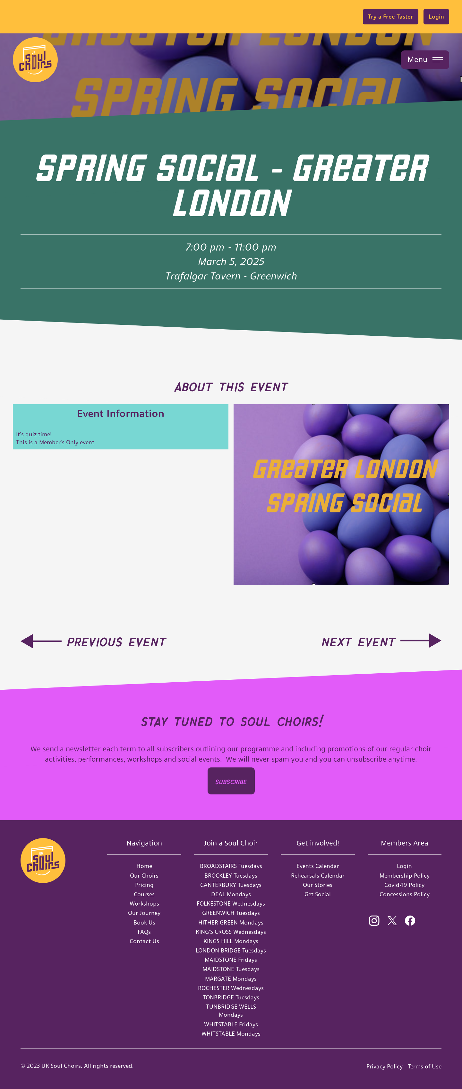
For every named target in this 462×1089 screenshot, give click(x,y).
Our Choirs (144, 875)
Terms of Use (424, 1066)
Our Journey (144, 912)
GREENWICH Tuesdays (231, 912)
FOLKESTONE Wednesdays (231, 903)
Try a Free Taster (390, 16)
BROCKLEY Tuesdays (230, 875)
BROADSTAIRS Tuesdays (231, 866)
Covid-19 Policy (404, 885)
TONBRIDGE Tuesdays (231, 997)
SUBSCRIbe (231, 780)
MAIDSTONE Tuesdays (231, 969)
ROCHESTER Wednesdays (231, 988)
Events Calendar (317, 866)
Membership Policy (405, 875)
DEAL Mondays (231, 894)
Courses (144, 894)
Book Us (144, 922)
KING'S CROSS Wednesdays (231, 931)
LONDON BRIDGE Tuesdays (231, 950)
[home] (35, 59)
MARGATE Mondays (231, 978)
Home (144, 866)
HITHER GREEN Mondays (230, 922)
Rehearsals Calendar (318, 875)
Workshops (144, 903)
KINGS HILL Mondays (230, 941)
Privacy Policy (384, 1066)
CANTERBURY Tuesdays (230, 885)
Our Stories (317, 885)
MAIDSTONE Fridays (231, 959)
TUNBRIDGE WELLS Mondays (231, 1010)
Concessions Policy (405, 894)
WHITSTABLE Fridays (231, 1024)
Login (436, 16)
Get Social (317, 894)
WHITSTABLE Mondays (231, 1033)
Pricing (144, 885)
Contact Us (144, 941)
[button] (425, 59)
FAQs (144, 931)
